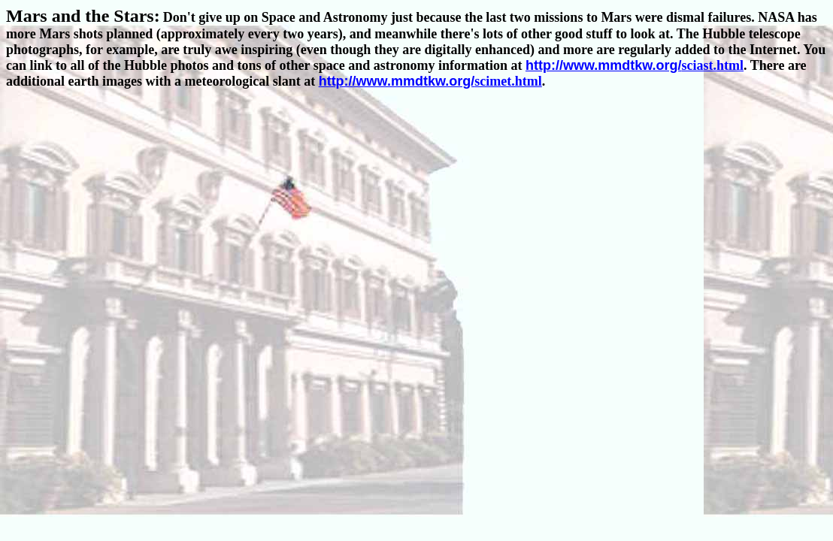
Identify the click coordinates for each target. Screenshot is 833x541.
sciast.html (635, 65)
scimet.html (430, 81)
